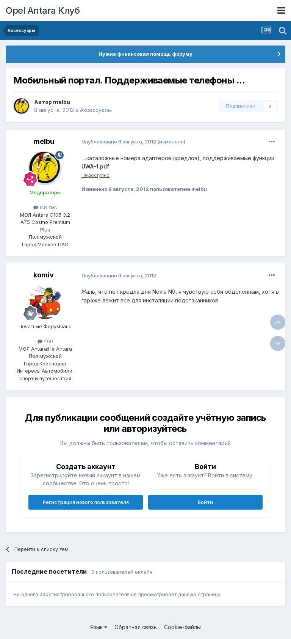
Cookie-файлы (182, 627)
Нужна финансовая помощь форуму (145, 54)
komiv (43, 275)
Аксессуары (96, 110)
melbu (61, 102)
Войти (205, 502)
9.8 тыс (45, 207)
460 (45, 341)
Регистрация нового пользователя (86, 502)
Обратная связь (135, 627)
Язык (98, 627)
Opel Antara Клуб (43, 10)
